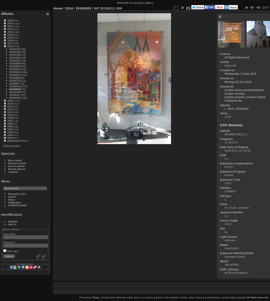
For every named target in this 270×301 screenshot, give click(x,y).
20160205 (14, 97)
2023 (10, 26)
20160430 (14, 92)
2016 (10, 46)
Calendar (13, 171)
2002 (10, 132)
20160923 (14, 74)
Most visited (15, 160)
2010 (10, 114)
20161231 (14, 49)
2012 (10, 109)
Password (9, 242)
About (11, 199)
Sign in (12, 224)
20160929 (14, 66)
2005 (10, 126)
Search (12, 196)
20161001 (14, 60)
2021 (10, 31)
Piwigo (95, 297)
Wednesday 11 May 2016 (241, 73)
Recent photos (16, 166)
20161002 (14, 57)
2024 (10, 23)
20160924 (14, 72)
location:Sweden (235, 97)
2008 (10, 117)
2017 (10, 43)
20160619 (14, 86)
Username (9, 233)
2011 (10, 112)
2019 (10, 37)
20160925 (14, 69)
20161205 (14, 54)
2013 (10, 106)
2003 (10, 129)
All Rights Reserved (237, 57)
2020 (10, 34)
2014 (10, 103)
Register (13, 221)
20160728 (14, 80)
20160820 (14, 77)
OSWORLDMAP (17, 205)
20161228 (14, 51)
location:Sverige (235, 93)
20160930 (14, 63)
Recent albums (16, 168)
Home (58, 8)
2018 (10, 40)
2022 (10, 29)
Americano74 (14, 140)
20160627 (14, 83)
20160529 (14, 89)
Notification (14, 202)
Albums (7, 13)
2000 (10, 137)
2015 (10, 100)
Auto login (10, 251)
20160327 (14, 94)
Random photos (17, 163)
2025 (10, 20)
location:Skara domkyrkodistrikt (244, 90)
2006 (10, 123)
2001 (10, 135)
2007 (10, 120)
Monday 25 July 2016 (238, 82)
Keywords (14, 193)
